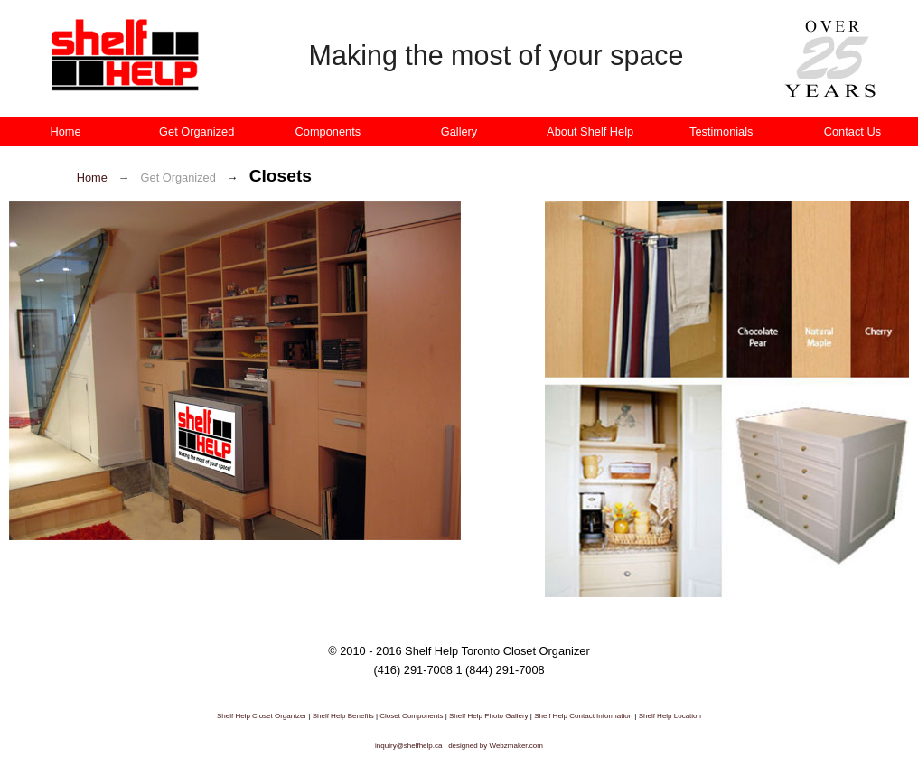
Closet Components (411, 716)
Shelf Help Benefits (344, 716)
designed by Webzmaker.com (495, 746)
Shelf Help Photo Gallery (489, 716)
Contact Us (852, 131)
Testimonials (721, 131)
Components (328, 131)
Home (66, 131)
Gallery (459, 131)
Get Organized (196, 131)
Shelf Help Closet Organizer (261, 716)
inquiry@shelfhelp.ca (408, 746)
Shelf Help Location (670, 716)
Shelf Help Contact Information (584, 716)
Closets (280, 175)
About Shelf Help (590, 131)
